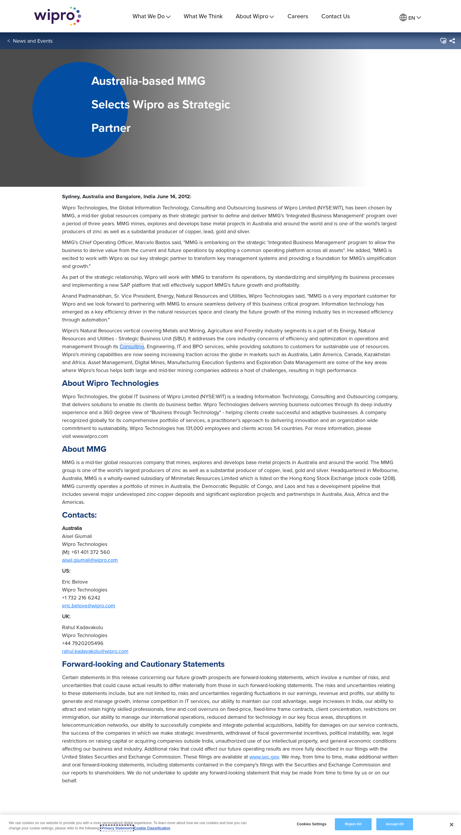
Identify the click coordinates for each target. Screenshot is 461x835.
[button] (443, 40)
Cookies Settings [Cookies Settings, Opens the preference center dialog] (311, 824)
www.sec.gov (264, 756)
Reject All (353, 824)
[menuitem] (410, 18)
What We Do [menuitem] (152, 16)
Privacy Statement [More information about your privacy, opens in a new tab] (117, 828)
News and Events (33, 40)
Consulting (132, 346)
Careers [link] (298, 16)
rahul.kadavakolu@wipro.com (95, 651)
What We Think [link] (203, 16)
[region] (230, 825)
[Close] (451, 824)
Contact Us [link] (335, 16)
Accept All (394, 824)
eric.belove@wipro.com (88, 605)
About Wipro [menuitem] (255, 16)
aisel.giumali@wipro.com (90, 560)
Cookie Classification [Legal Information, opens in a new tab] (152, 828)
